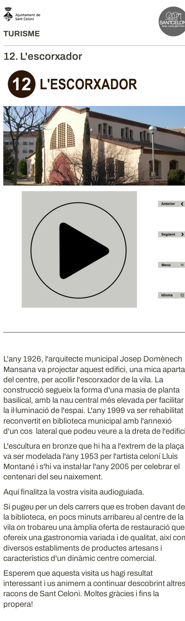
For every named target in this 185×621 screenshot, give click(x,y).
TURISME (21, 33)
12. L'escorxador (42, 56)
